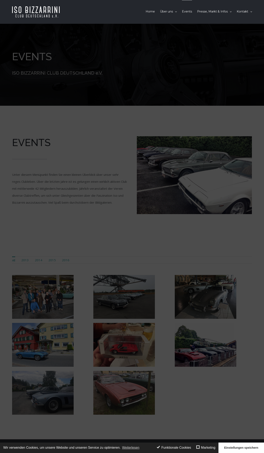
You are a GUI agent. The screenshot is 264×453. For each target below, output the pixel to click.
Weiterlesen (130, 447)
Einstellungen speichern (241, 447)
